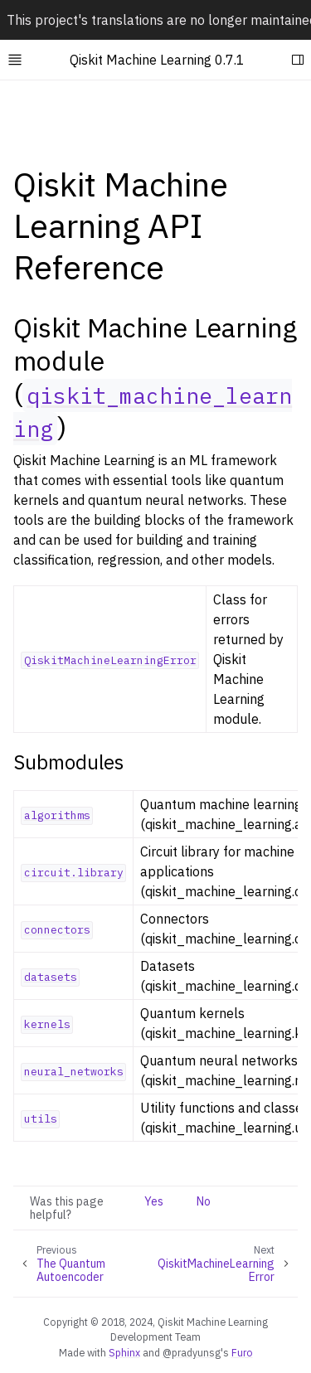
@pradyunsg (192, 1352)
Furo (242, 1352)
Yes (153, 1201)
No (204, 1201)
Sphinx (124, 1352)
